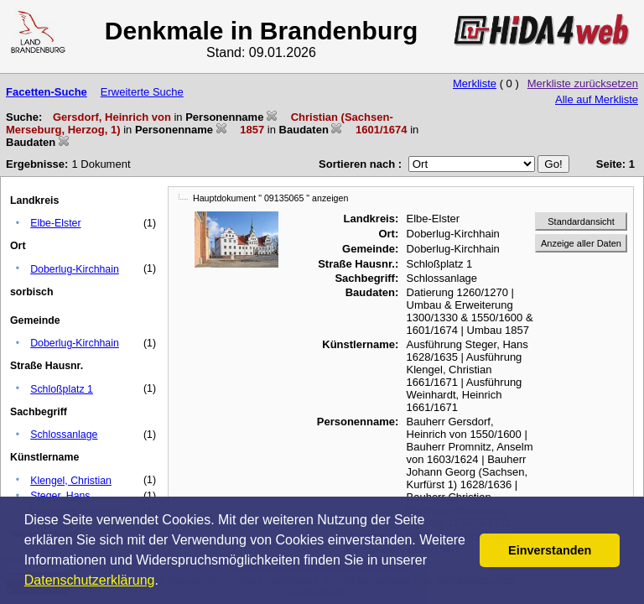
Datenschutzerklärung (89, 580)
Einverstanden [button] (549, 550)
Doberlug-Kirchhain (74, 269)
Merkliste (474, 83)
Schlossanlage (63, 434)
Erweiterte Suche (142, 92)
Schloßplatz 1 (61, 389)
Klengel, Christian (71, 481)
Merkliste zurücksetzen (582, 83)
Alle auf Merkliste (596, 99)
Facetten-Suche (46, 92)
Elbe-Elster (55, 223)
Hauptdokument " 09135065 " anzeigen (270, 198)
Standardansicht (581, 221)
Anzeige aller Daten (581, 243)
